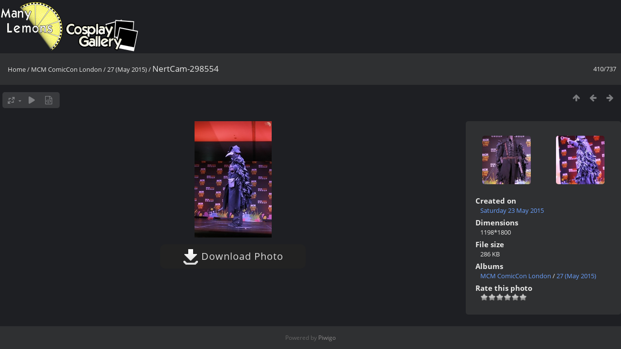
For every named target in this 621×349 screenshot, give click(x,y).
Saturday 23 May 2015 (512, 210)
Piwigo (327, 337)
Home (17, 69)
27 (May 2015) (127, 69)
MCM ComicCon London (66, 69)
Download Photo (233, 256)
